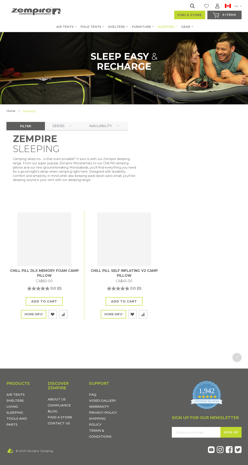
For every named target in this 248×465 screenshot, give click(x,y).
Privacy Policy (103, 412)
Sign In (218, 6)
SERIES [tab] (58, 126)
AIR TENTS (15, 394)
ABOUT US (57, 399)
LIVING (12, 406)
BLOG (52, 411)
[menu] (124, 26)
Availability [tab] (100, 126)
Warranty (99, 406)
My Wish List (206, 6)
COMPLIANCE (59, 405)
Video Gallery (102, 400)
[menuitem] (63, 26)
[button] (233, 6)
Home (10, 111)
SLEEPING (14, 412)
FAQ (92, 394)
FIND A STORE (60, 417)
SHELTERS (15, 400)
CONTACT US (59, 423)
